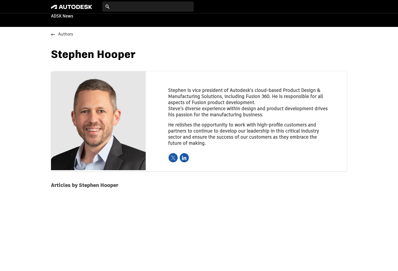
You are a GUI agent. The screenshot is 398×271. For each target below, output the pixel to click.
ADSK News (62, 16)
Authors (65, 35)
